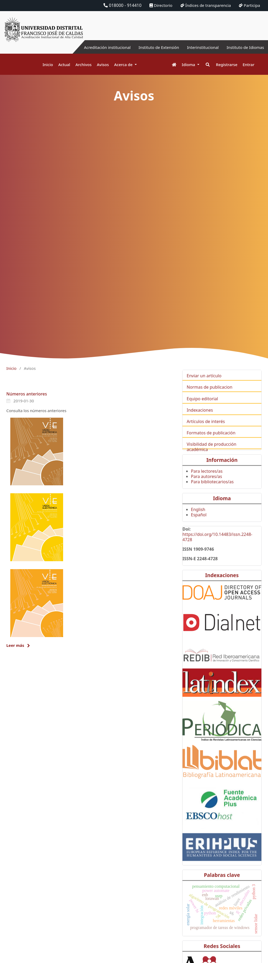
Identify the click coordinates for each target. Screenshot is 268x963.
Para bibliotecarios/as (212, 489)
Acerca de (124, 64)
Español (198, 522)
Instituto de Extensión (152, 47)
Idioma (189, 64)
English (198, 517)
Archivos (84, 64)
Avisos (103, 64)
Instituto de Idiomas (244, 47)
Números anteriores (26, 394)
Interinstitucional (199, 47)
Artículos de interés (206, 429)
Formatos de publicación (211, 440)
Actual (64, 64)
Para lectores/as (207, 479)
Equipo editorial (202, 406)
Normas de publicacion (209, 395)
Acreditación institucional (98, 47)
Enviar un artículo (204, 383)
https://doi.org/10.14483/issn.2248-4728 (217, 544)
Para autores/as (206, 484)
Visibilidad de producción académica (211, 454)
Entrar (248, 64)
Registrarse (226, 64)
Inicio (48, 64)
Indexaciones (200, 418)
